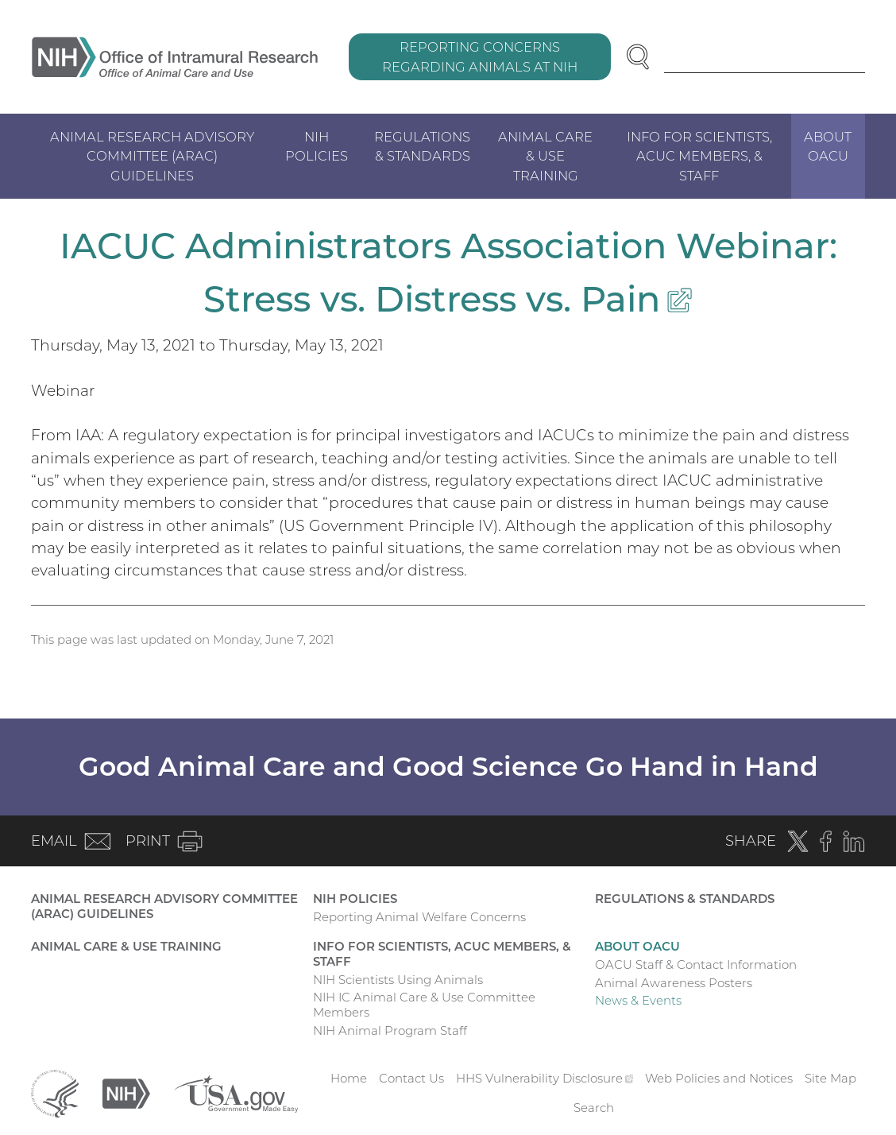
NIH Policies (316, 147)
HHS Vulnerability (545, 1078)
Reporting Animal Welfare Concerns (419, 916)
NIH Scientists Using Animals (398, 979)
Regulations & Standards (422, 147)
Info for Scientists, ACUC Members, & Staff (699, 156)
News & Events (638, 1000)
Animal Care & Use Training (545, 156)
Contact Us (411, 1078)
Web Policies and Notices (719, 1078)
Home (348, 1078)
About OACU (828, 147)
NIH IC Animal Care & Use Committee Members (424, 1005)
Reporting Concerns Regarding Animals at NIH (479, 57)
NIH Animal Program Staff (390, 1030)
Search (594, 1107)
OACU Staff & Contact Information (696, 964)
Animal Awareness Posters (673, 982)
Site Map (830, 1078)
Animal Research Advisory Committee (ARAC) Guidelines (152, 156)
